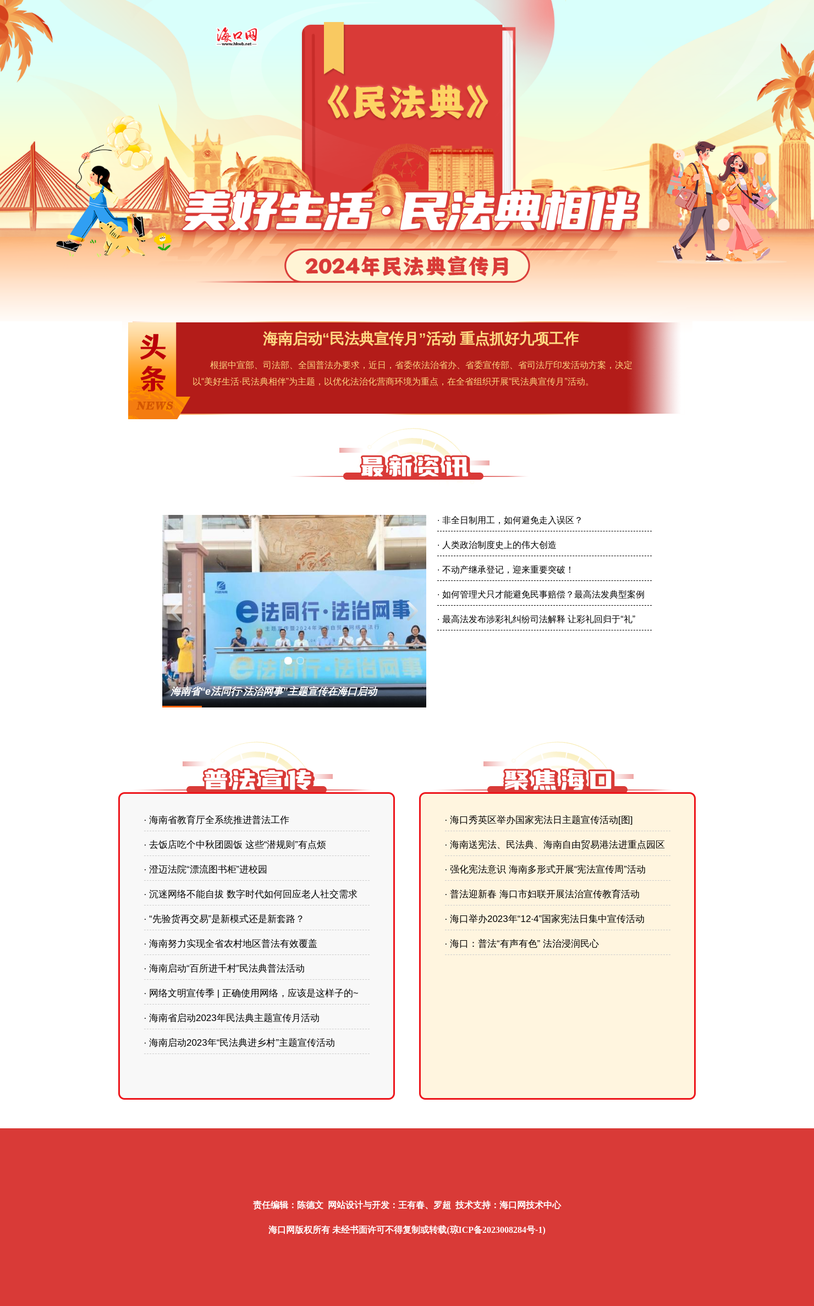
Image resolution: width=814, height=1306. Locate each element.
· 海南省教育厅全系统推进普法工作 (216, 820)
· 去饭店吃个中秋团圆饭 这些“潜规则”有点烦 (235, 844)
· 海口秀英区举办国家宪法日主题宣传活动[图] (539, 820)
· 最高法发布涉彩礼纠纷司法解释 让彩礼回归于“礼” (536, 619)
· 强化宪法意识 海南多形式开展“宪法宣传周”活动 (545, 869)
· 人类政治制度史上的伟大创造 (497, 545)
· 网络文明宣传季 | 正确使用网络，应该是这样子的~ (251, 993)
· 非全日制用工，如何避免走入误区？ (510, 520)
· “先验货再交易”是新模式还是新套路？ (224, 919)
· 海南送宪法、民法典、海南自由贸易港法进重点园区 (555, 844)
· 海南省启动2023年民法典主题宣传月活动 (232, 1018)
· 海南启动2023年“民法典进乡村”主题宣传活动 (240, 1043)
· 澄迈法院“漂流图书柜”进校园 (206, 869)
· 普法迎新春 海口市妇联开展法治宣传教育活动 (542, 894)
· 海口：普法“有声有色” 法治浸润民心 (522, 944)
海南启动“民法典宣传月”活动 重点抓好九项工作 (421, 339)
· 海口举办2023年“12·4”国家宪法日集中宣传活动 (545, 919)
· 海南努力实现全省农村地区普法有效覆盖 (230, 944)
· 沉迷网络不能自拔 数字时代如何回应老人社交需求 (251, 894)
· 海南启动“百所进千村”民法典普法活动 (224, 968)
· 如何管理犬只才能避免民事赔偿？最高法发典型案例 (541, 594)
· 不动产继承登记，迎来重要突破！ (505, 569)
